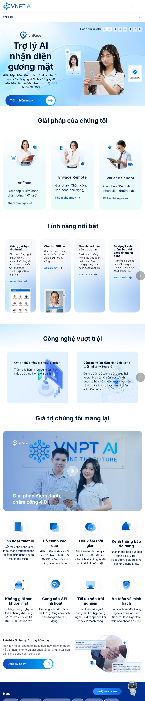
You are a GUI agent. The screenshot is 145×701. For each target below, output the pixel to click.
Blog (78, 687)
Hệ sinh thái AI (31, 687)
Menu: (7, 679)
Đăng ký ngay (30, 653)
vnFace (72, 17)
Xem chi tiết (18, 281)
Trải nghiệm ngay (32, 100)
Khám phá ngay (20, 203)
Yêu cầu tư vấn (94, 687)
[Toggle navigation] (137, 6)
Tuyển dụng (111, 687)
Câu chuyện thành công (57, 687)
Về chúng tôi (11, 687)
